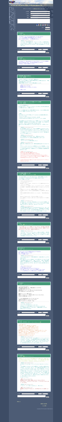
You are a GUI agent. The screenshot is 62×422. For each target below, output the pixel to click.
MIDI (14, 5)
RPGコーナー (37, 8)
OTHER (26, 5)
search (45, 416)
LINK (41, 5)
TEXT (19, 5)
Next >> (19, 413)
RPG (17, 5)
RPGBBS (31, 5)
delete (42, 416)
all (18, 175)
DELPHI (23, 5)
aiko (24, 35)
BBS (34, 5)
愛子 (24, 231)
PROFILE (38, 5)
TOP (12, 5)
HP (35, 180)
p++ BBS (44, 418)
